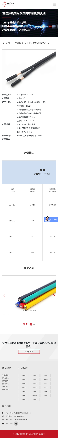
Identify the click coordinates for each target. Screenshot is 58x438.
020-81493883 (19, 416)
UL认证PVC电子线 (37, 43)
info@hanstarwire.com (21, 419)
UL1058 (23, 375)
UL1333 (45, 387)
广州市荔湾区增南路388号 (22, 413)
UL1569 (34, 399)
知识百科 (5, 386)
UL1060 (23, 379)
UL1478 (23, 391)
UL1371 (34, 375)
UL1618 (23, 399)
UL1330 (23, 387)
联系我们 (5, 389)
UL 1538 (45, 379)
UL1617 (45, 391)
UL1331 (45, 383)
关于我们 (5, 375)
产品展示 (19, 43)
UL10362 (34, 395)
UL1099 (34, 383)
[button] (54, 296)
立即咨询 (29, 351)
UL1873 (34, 379)
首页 (6, 43)
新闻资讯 (5, 384)
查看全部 (29, 324)
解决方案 (5, 381)
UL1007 (34, 391)
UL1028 (23, 383)
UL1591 (45, 375)
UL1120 (23, 395)
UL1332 (45, 395)
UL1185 (34, 387)
